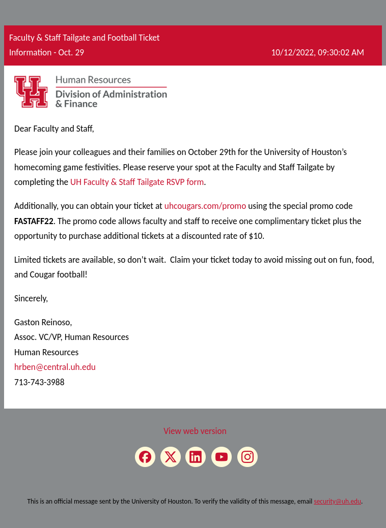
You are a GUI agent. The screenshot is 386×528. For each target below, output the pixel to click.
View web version (195, 431)
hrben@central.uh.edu (55, 366)
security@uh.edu (337, 501)
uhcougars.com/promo (205, 205)
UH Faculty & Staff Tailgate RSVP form (137, 182)
